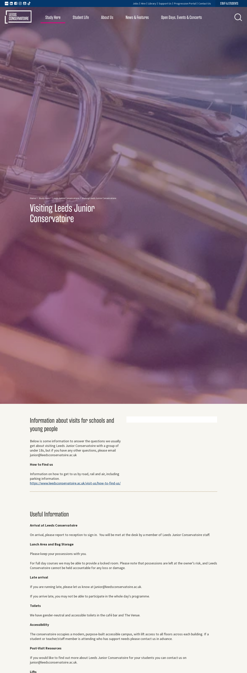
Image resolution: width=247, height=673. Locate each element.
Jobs (136, 3)
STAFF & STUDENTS (229, 3)
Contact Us (204, 3)
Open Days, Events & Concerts (181, 17)
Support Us (165, 3)
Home (33, 198)
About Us (107, 17)
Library (152, 3)
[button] (238, 17)
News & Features (137, 17)
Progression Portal (185, 3)
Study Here (52, 17)
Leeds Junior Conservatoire (65, 198)
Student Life (81, 17)
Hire (143, 3)
